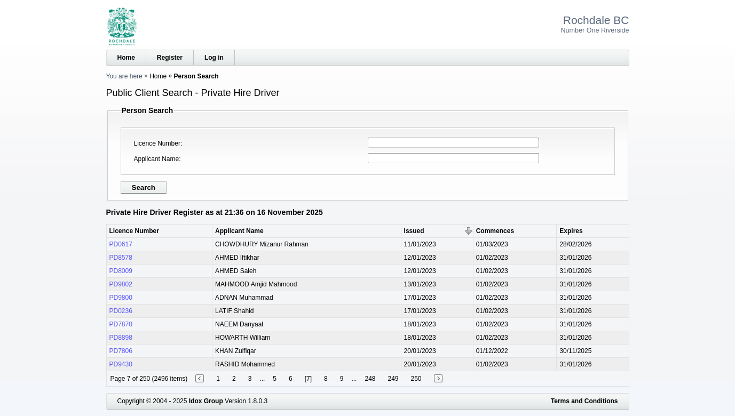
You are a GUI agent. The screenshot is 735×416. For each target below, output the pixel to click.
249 (393, 378)
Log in (214, 57)
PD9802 (120, 284)
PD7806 (120, 351)
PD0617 (120, 244)
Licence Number (157, 143)
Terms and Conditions (584, 401)
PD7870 (120, 324)
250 (416, 378)
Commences (495, 231)
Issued (414, 231)
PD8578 (120, 257)
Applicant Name (156, 159)
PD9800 (120, 297)
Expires (570, 231)
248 (370, 378)
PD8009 (120, 271)
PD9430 (120, 364)
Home (126, 57)
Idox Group (206, 401)
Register (170, 57)
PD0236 (120, 311)
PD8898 (120, 337)
